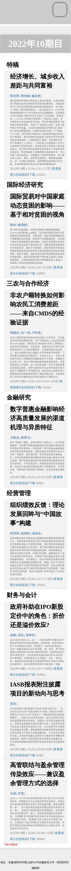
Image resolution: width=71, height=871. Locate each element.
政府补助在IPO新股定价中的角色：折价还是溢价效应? (37, 615)
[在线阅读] (21, 174)
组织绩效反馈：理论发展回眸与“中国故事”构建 (37, 514)
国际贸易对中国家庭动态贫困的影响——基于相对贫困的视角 (37, 205)
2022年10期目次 (35, 46)
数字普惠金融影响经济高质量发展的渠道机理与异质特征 (37, 418)
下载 (32, 174)
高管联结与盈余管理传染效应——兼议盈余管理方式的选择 (37, 774)
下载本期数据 (10, 844)
